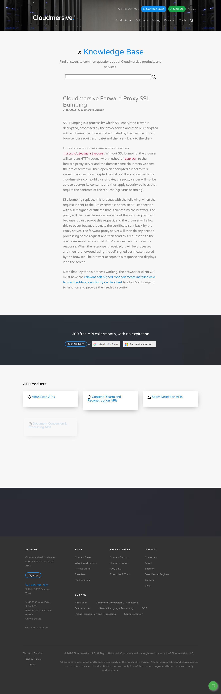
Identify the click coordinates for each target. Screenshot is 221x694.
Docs (169, 20)
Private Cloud (83, 568)
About (148, 563)
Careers (149, 580)
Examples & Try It (120, 574)
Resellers (80, 574)
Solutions (142, 20)
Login (192, 9)
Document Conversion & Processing (117, 602)
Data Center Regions (157, 574)
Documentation (119, 563)
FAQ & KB (116, 568)
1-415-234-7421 (128, 9)
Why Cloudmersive (86, 563)
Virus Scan (81, 602)
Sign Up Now (78, 343)
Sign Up (177, 9)
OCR (144, 608)
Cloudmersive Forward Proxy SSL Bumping (106, 101)
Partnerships (82, 580)
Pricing (156, 20)
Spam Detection (133, 614)
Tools (182, 20)
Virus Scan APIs (41, 397)
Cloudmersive (53, 18)
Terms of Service (32, 653)
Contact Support (119, 557)
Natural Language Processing (116, 608)
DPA (32, 664)
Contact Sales (153, 9)
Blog (147, 585)
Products (124, 20)
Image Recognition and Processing (95, 614)
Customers (151, 557)
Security (150, 568)
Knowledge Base (111, 51)
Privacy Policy (33, 659)
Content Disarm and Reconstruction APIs (104, 398)
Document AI (83, 608)
